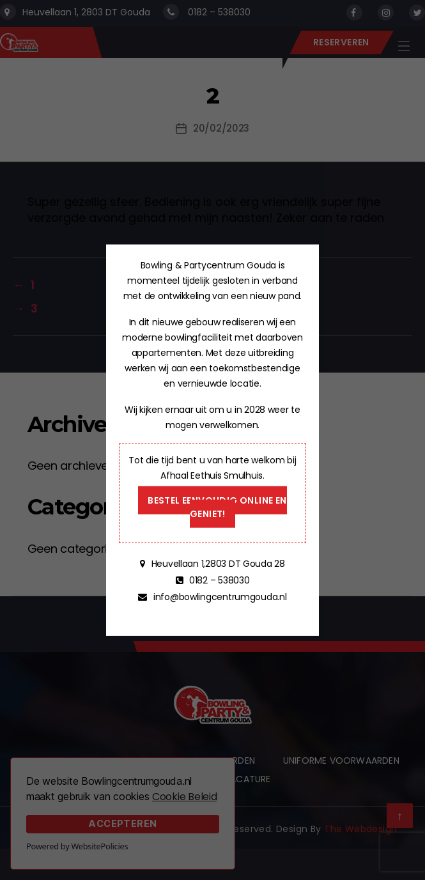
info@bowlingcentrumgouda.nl (218, 597)
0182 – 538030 (218, 580)
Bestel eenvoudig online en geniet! (217, 507)
